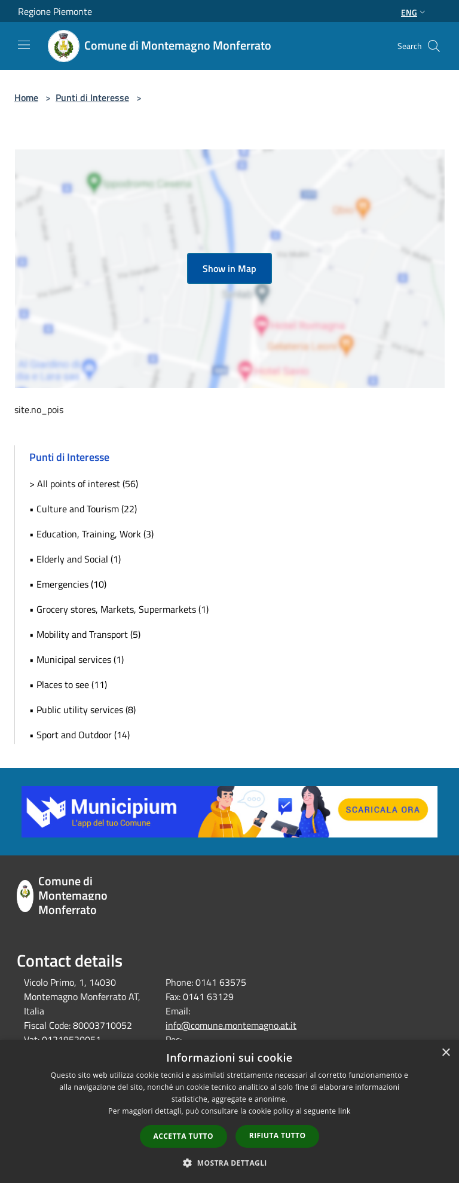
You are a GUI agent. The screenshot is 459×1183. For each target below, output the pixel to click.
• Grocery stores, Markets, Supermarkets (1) (119, 609)
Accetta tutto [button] (183, 1136)
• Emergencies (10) (67, 584)
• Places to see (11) (68, 684)
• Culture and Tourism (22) (83, 509)
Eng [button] (414, 12)
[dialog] (229, 1111)
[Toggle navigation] (24, 45)
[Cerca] (434, 46)
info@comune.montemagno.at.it (231, 1025)
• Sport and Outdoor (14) (79, 734)
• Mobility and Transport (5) (84, 634)
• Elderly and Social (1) (75, 559)
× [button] (445, 1053)
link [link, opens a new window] (344, 1111)
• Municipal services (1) (76, 659)
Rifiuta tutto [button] (277, 1135)
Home (26, 97)
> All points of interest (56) (83, 483)
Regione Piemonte (55, 11)
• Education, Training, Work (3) (91, 534)
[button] (229, 1163)
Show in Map (229, 268)
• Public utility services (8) (82, 709)
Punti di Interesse (92, 97)
